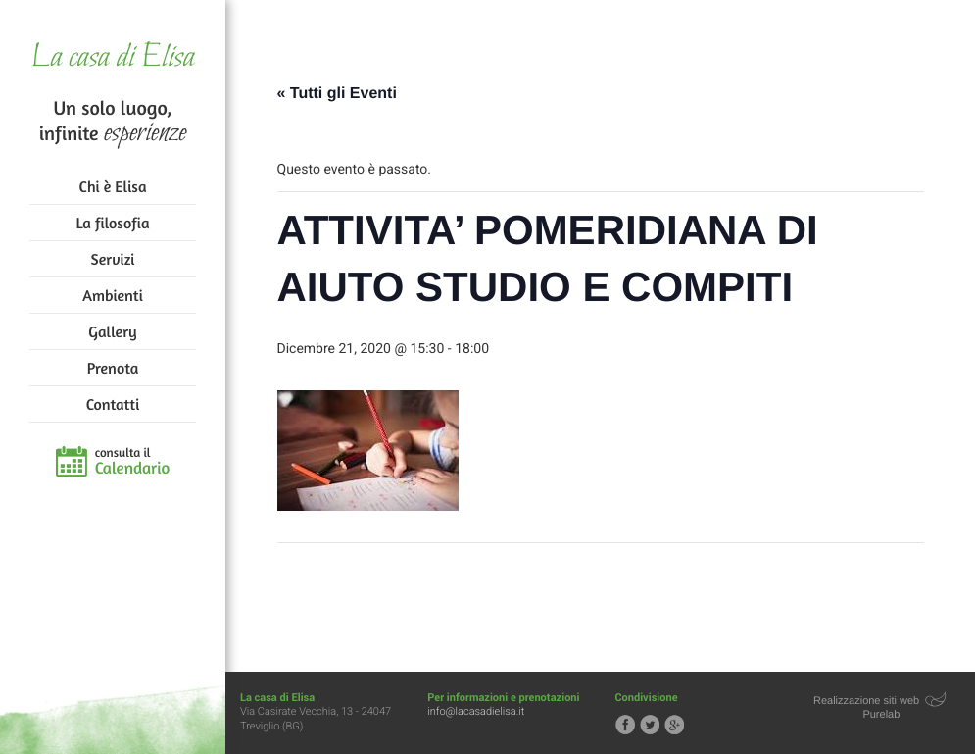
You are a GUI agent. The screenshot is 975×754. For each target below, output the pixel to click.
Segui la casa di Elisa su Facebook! (625, 724)
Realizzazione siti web (866, 701)
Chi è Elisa (113, 186)
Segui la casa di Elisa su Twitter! (649, 724)
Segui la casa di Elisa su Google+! (674, 724)
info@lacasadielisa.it (475, 711)
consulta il (133, 461)
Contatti (112, 404)
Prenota (113, 367)
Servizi (113, 259)
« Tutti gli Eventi (337, 93)
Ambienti (112, 295)
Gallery (112, 331)
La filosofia (113, 222)
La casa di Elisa (112, 58)
